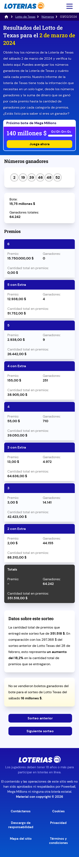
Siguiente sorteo (40, 731)
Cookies (58, 811)
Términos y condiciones (58, 841)
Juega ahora (39, 144)
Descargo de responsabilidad (20, 825)
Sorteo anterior (40, 718)
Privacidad (58, 823)
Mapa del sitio (21, 839)
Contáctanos (21, 811)
